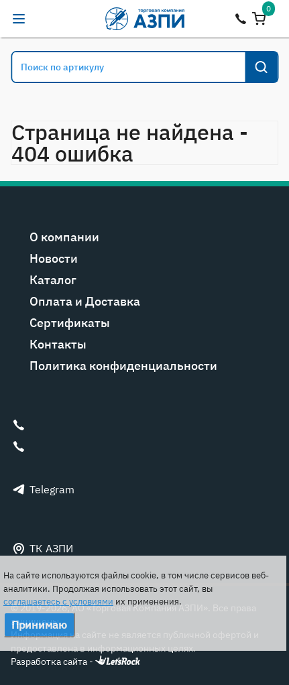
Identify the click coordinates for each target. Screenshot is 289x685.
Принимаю (39, 624)
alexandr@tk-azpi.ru (46, 19)
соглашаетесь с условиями (58, 601)
